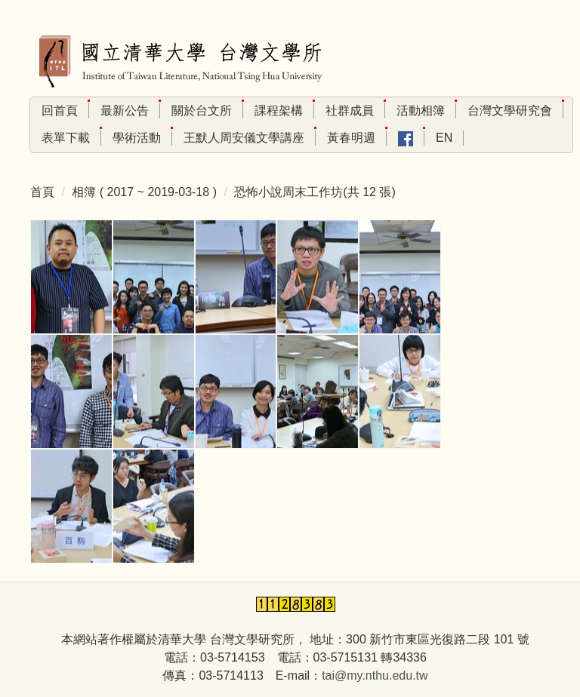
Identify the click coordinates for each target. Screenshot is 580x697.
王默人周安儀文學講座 (244, 137)
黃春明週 (351, 137)
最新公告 (124, 110)
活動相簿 (420, 110)
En (444, 137)
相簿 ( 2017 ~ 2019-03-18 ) (144, 192)
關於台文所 (201, 110)
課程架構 (279, 110)
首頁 (42, 192)
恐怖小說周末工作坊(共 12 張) (314, 192)
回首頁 (60, 110)
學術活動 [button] (137, 137)
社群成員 (349, 110)
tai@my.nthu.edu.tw (374, 675)
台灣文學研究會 (509, 110)
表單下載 (66, 137)
